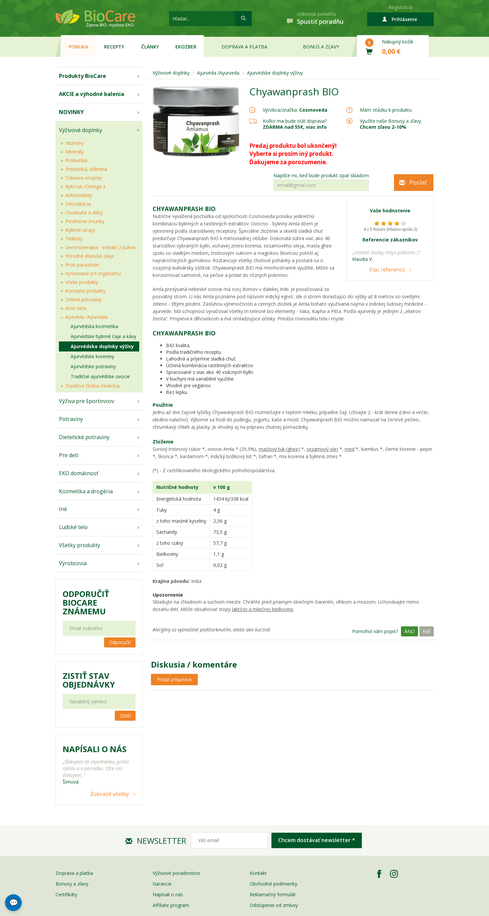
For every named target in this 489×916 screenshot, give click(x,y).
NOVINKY (71, 112)
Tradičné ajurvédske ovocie (100, 376)
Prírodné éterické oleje (89, 256)
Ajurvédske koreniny (92, 356)
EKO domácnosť (78, 473)
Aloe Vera (75, 308)
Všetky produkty (79, 545)
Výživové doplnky (80, 130)
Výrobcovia (73, 563)
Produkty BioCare (82, 76)
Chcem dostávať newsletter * (316, 840)
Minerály (74, 151)
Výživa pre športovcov (86, 401)
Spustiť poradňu (320, 21)
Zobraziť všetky (109, 794)
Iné (63, 509)
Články (150, 46)
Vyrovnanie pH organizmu (93, 273)
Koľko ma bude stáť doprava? (295, 121)
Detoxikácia (78, 204)
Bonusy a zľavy (72, 884)
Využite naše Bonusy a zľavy (390, 124)
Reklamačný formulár (273, 894)
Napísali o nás (168, 894)
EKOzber (185, 46)
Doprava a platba (244, 46)
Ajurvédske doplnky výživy (102, 346)
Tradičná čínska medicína (92, 386)
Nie (426, 631)
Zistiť (125, 715)
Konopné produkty (85, 291)
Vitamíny (74, 143)
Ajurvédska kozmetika (94, 326)
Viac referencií (387, 269)
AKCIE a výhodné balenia (91, 94)
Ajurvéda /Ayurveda (86, 317)
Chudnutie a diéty (84, 212)
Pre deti (68, 455)
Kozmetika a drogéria (86, 491)
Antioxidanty (78, 195)
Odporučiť (120, 642)
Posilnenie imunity (84, 221)
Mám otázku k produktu (386, 110)
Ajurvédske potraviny (93, 366)
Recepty (114, 46)
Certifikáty (66, 894)
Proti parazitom (82, 265)
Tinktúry (74, 238)
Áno (409, 631)
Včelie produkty (81, 282)
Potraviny (71, 419)
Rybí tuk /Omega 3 (85, 186)
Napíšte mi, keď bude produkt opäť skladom (321, 175)
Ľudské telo (73, 527)
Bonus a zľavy (321, 46)
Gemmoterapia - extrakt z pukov (100, 247)
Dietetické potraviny (84, 437)
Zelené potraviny (83, 299)
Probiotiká (76, 160)
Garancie (162, 884)
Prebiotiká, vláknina (86, 169)
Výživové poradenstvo (176, 873)
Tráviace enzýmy (83, 178)
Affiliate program (171, 905)
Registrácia (400, 7)
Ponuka (78, 46)
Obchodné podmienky (273, 884)
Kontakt (258, 873)
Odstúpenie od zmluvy (274, 905)
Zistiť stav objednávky (89, 680)
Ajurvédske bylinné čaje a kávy (103, 336)
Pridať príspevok (174, 679)
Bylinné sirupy (80, 230)
